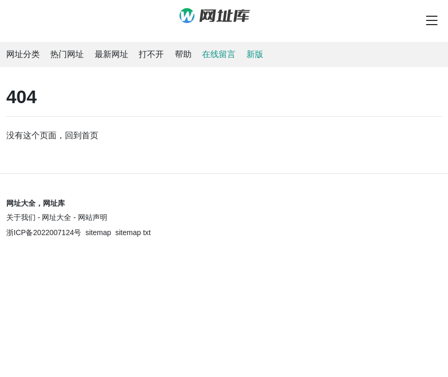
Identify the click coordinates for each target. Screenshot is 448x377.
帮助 (183, 54)
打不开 (151, 54)
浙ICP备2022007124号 (43, 232)
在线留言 (219, 54)
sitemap (98, 232)
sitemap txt (133, 232)
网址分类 (23, 54)
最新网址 (111, 54)
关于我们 (21, 217)
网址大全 (56, 217)
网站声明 (92, 217)
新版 (255, 54)
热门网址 (67, 54)
